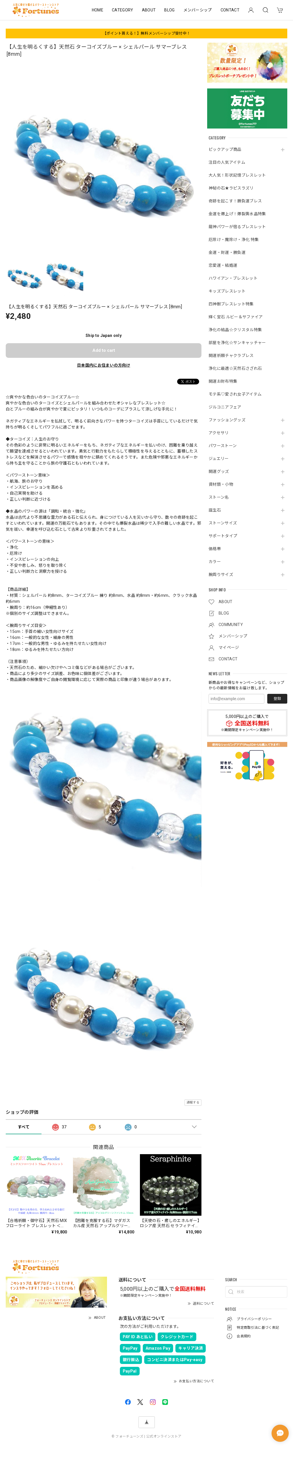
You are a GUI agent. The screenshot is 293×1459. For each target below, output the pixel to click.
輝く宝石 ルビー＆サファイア (236, 317)
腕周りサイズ (221, 574)
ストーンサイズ (223, 523)
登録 (277, 698)
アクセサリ (219, 433)
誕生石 (215, 510)
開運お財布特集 (223, 381)
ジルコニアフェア (225, 407)
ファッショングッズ (227, 420)
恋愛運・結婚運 (223, 265)
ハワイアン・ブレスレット (233, 278)
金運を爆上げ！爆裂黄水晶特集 (237, 214)
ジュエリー (219, 458)
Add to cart (103, 350)
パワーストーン (223, 445)
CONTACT (230, 10)
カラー (215, 561)
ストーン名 (219, 497)
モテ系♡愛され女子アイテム (235, 394)
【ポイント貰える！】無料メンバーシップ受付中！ (146, 33)
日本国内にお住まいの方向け (103, 365)
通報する (193, 1102)
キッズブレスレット (227, 291)
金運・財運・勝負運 (227, 252)
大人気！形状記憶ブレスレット (237, 175)
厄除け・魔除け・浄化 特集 (234, 239)
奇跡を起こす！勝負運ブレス (235, 201)
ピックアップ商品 (225, 149)
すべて (23, 1127)
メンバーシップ (197, 10)
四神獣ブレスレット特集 (231, 304)
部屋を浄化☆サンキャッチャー (237, 342)
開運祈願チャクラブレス (231, 355)
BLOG (169, 10)
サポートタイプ (223, 536)
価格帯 (215, 548)
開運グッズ (219, 471)
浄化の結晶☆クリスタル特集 (235, 329)
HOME (97, 10)
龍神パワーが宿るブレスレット (237, 226)
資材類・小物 (221, 484)
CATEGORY (122, 10)
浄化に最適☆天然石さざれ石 (235, 368)
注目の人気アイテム (227, 162)
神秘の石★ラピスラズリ (231, 188)
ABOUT (149, 10)
